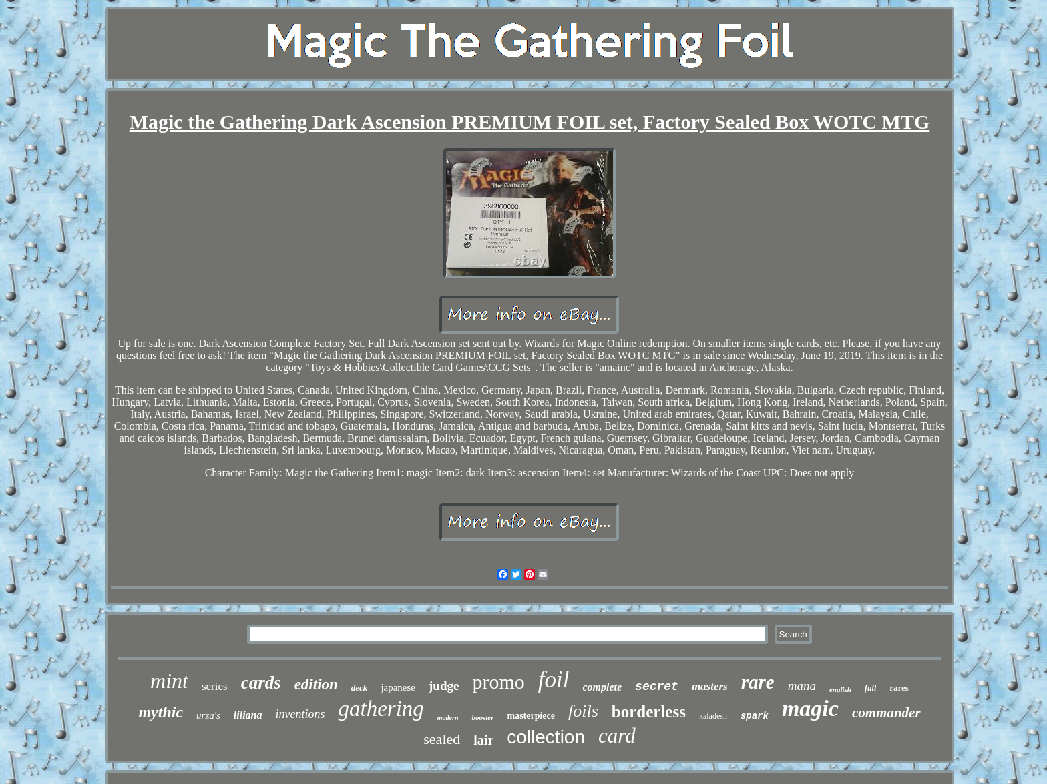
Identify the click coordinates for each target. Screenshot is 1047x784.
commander (886, 713)
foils (583, 711)
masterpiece (531, 716)
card (617, 735)
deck (359, 688)
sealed (441, 739)
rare (758, 682)
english (840, 689)
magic (810, 708)
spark (755, 716)
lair (483, 740)
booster (482, 717)
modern (448, 717)
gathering (380, 709)
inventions (300, 714)
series (215, 686)
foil (554, 680)
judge (444, 686)
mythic (160, 712)
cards (261, 683)
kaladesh (713, 716)
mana (802, 686)
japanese (398, 687)
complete (602, 687)
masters (710, 686)
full (870, 688)
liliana (248, 715)
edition (316, 684)
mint (169, 681)
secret (656, 686)
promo (498, 682)
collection (546, 737)
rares (899, 688)
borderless (649, 712)
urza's (208, 715)
